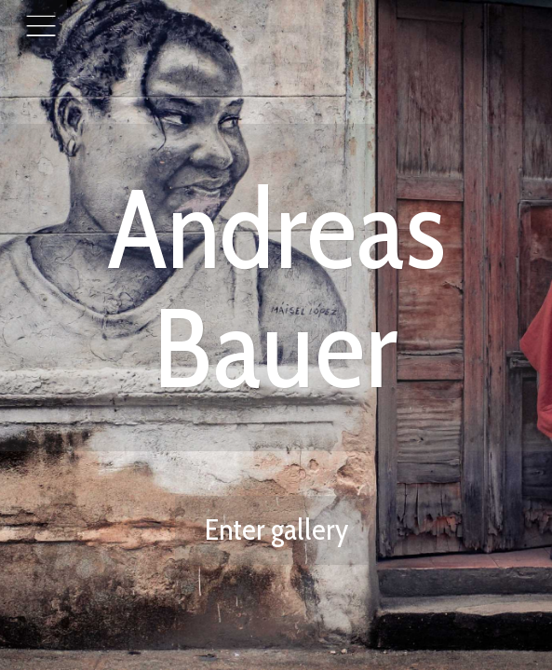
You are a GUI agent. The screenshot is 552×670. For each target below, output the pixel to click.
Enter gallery (276, 529)
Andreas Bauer (276, 287)
